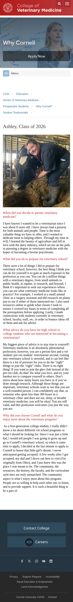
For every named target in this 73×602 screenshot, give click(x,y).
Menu (67, 3)
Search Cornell (59, 3)
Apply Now (36, 56)
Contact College (36, 528)
